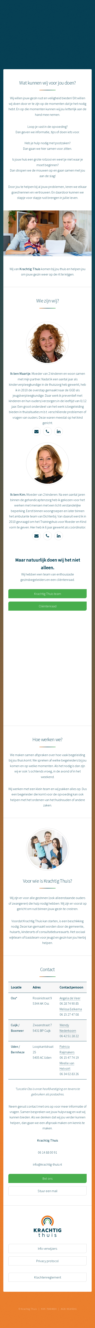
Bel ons (47, 1178)
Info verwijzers (47, 1248)
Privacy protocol (47, 1261)
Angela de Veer (70, 998)
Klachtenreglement (47, 1277)
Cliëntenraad (47, 606)
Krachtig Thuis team (47, 594)
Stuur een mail (48, 1191)
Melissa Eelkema (71, 1009)
